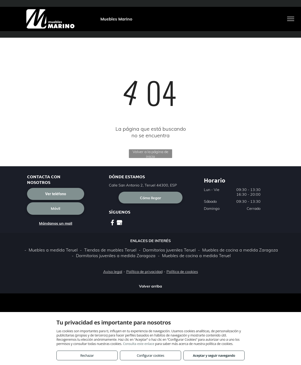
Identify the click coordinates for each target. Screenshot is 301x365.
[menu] (291, 19)
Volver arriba (150, 286)
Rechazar (87, 355)
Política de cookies (182, 271)
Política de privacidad (144, 271)
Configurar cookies (150, 355)
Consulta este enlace (138, 343)
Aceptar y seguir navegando (214, 355)
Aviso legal (112, 271)
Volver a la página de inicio (150, 153)
